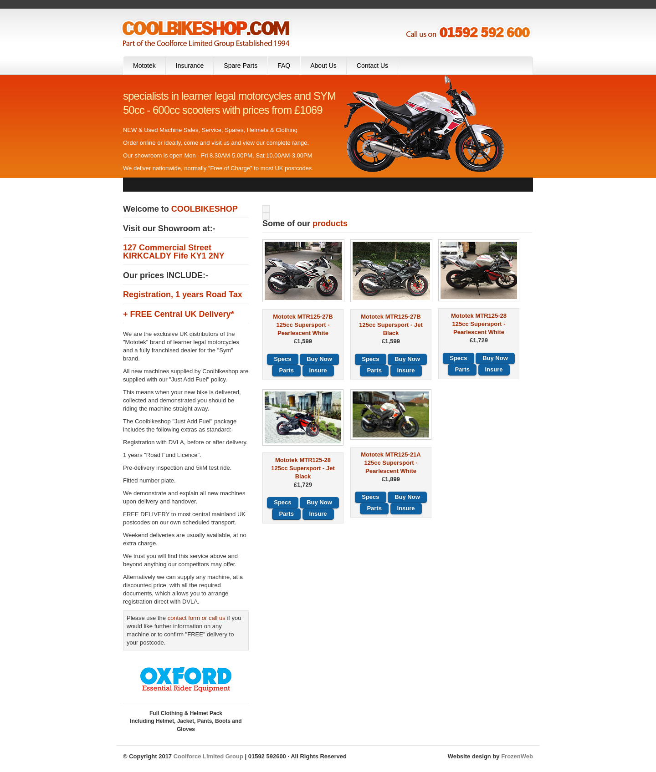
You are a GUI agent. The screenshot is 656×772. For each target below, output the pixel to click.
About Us (323, 65)
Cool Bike (205, 32)
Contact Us (372, 65)
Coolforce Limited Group (208, 756)
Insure (318, 370)
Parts (286, 370)
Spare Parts (240, 65)
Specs (282, 359)
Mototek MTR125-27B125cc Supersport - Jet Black (390, 324)
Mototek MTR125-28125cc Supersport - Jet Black (302, 468)
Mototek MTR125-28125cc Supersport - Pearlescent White (479, 323)
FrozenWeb (517, 756)
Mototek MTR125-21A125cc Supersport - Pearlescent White (390, 462)
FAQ (283, 65)
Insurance (190, 65)
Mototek (144, 65)
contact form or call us (197, 618)
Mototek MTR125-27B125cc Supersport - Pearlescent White (303, 324)
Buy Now (319, 359)
